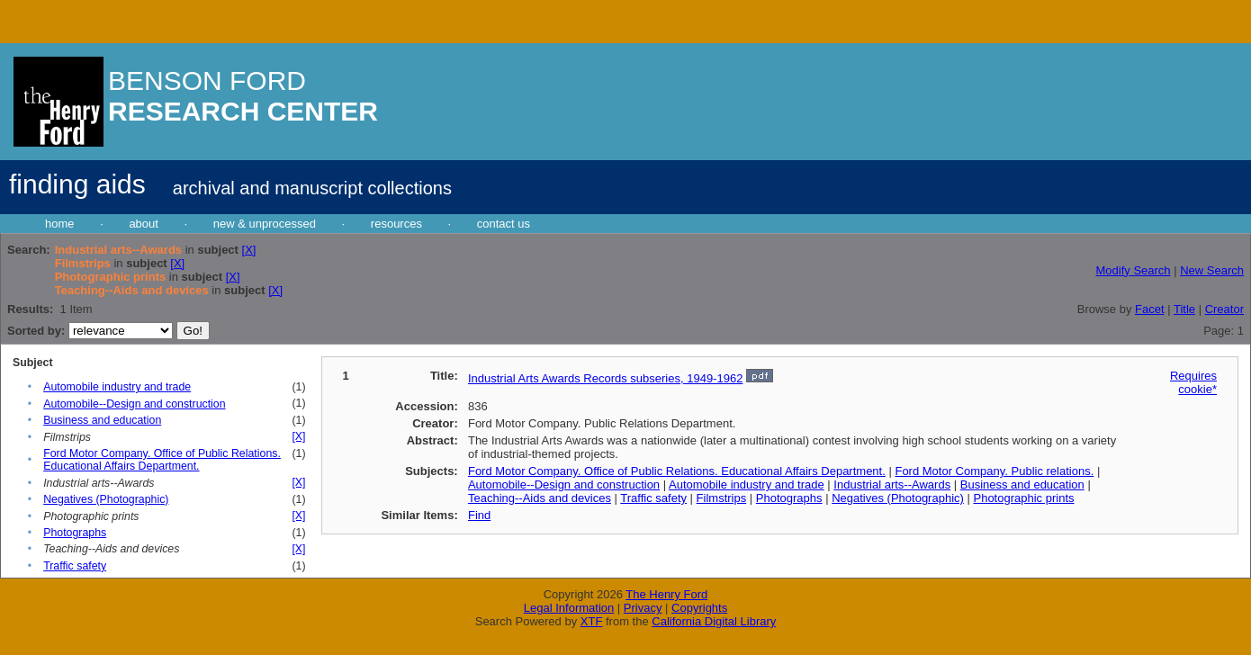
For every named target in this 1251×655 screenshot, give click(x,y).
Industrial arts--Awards (891, 484)
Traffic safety (74, 566)
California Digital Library (714, 621)
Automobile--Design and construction (134, 404)
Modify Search (1132, 270)
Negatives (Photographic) (105, 499)
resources (396, 223)
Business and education (102, 420)
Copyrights (699, 608)
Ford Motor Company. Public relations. (994, 471)
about (143, 223)
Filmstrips (722, 498)
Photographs (74, 532)
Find (479, 515)
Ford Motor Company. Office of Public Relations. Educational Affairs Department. (162, 459)
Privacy (643, 608)
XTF (591, 621)
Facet (1150, 309)
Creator (1224, 309)
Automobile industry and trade (117, 387)
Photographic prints (1023, 498)
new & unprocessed (264, 223)
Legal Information (569, 608)
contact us (503, 223)
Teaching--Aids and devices (539, 498)
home (60, 223)
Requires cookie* (1193, 382)
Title (1184, 309)
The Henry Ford (666, 594)
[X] (249, 249)
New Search (1212, 270)
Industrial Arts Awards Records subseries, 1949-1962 (605, 378)
